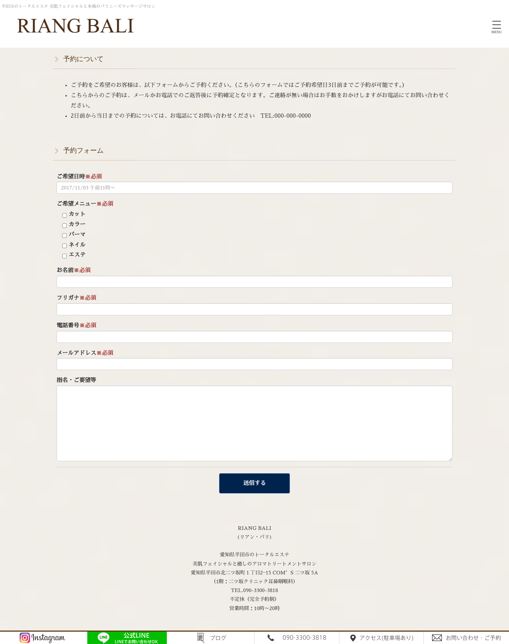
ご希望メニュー (85, 204)
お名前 (73, 270)
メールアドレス (85, 353)
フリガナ (76, 298)
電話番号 (76, 325)
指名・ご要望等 (76, 380)
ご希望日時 (79, 177)
